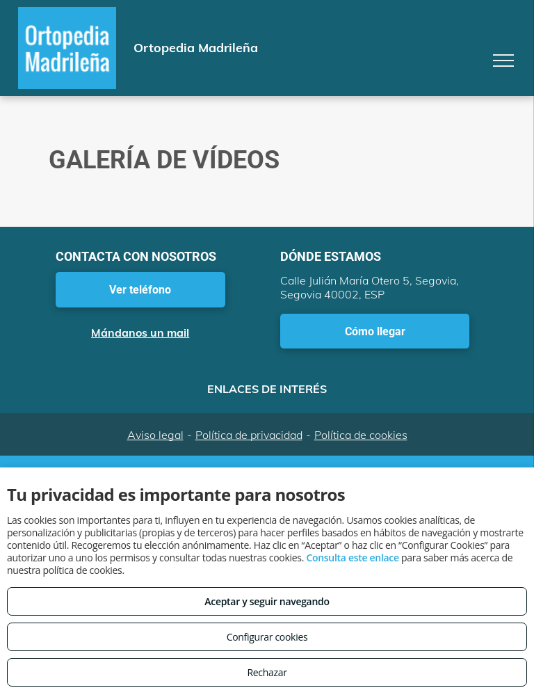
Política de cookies (360, 435)
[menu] (503, 60)
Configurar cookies (267, 636)
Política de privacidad (248, 435)
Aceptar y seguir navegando (266, 601)
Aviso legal (155, 435)
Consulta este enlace (352, 557)
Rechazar (266, 672)
